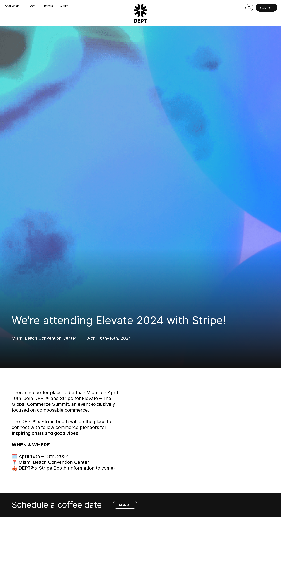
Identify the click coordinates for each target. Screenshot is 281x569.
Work (33, 6)
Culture (64, 6)
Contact (266, 8)
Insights (48, 6)
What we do (13, 6)
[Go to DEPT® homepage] (140, 13)
